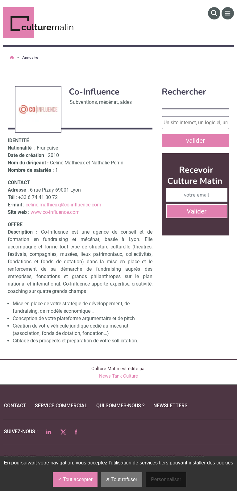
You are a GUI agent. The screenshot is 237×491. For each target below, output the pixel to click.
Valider (196, 211)
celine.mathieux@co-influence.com (63, 205)
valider (195, 140)
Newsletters (170, 405)
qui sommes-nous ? (120, 405)
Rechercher (184, 92)
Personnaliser (166, 479)
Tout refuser (121, 479)
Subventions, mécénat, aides (101, 102)
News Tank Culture (118, 376)
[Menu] (228, 13)
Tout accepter (75, 479)
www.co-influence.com (55, 212)
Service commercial (61, 405)
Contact (15, 405)
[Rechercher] (214, 13)
